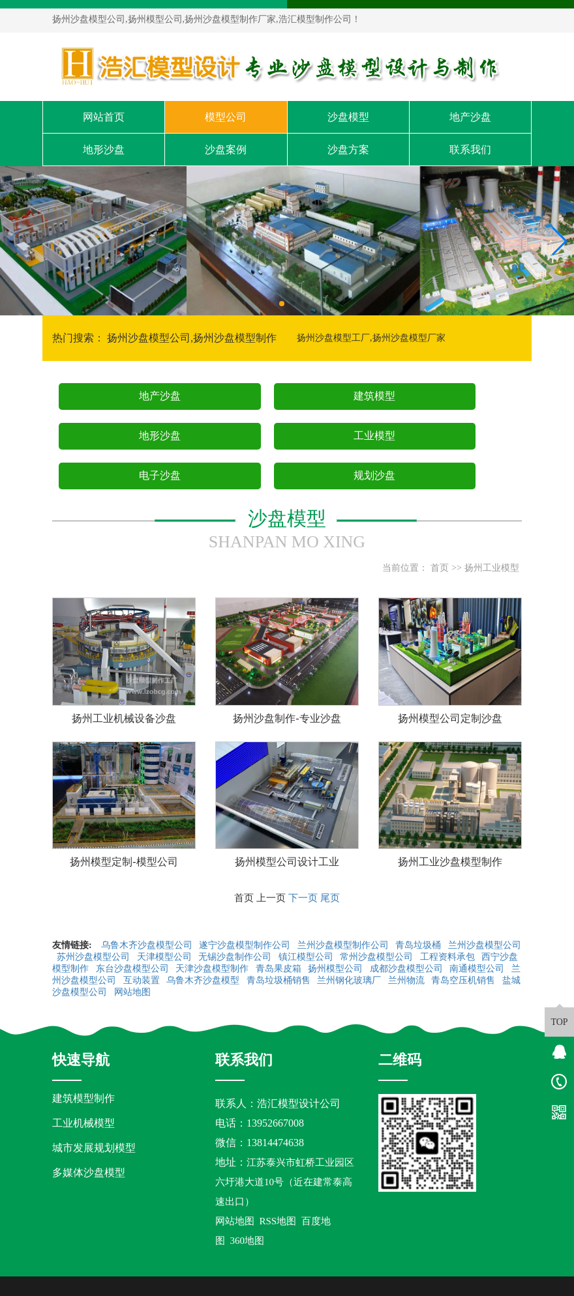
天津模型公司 (165, 957)
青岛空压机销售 (464, 980)
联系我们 (470, 149)
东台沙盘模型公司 (134, 968)
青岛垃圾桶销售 (280, 980)
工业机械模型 (83, 1123)
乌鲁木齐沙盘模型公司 (148, 945)
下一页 (303, 897)
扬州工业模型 (491, 568)
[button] (281, 303)
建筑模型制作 (83, 1098)
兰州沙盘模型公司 (484, 945)
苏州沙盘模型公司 (94, 957)
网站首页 (104, 116)
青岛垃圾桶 (419, 945)
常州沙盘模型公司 (377, 957)
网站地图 (133, 992)
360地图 (247, 1240)
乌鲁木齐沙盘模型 (204, 980)
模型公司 (226, 116)
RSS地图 (278, 1221)
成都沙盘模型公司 (408, 968)
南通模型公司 (478, 968)
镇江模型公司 (307, 957)
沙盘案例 (226, 149)
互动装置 (142, 980)
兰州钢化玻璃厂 (350, 980)
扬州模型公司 (336, 968)
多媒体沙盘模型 (88, 1172)
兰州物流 (407, 980)
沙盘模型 (348, 116)
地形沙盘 (104, 149)
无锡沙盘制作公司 (236, 957)
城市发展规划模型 (94, 1147)
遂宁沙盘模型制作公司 (246, 945)
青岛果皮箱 (280, 968)
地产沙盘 (470, 116)
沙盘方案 (348, 149)
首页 (439, 568)
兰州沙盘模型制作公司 (344, 945)
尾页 (330, 897)
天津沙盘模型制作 (213, 968)
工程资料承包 (448, 957)
